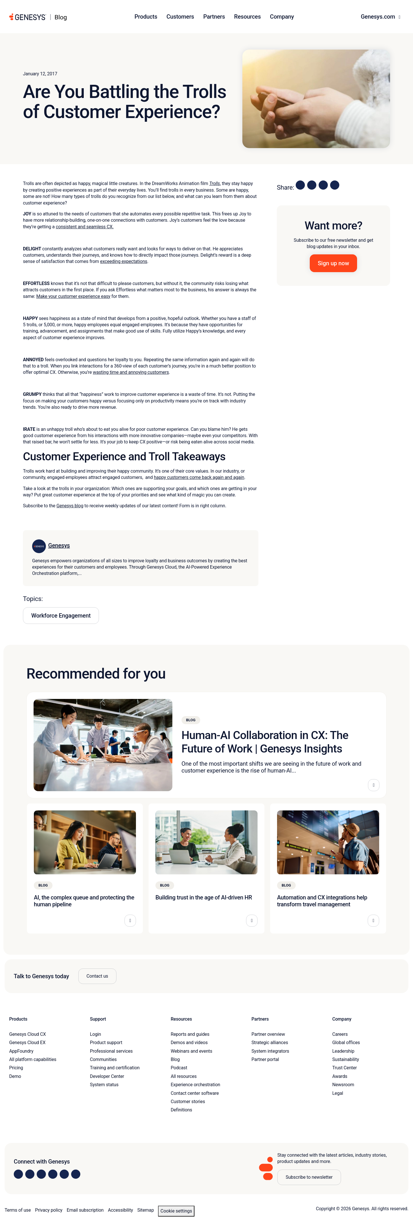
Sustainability (345, 1059)
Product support (106, 1042)
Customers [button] (180, 16)
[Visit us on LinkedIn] (18, 1174)
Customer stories (188, 1101)
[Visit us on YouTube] (64, 1174)
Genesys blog (70, 505)
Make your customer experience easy (73, 296)
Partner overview (268, 1034)
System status (104, 1084)
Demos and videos (189, 1042)
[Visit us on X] (41, 1174)
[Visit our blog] (75, 1174)
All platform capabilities (32, 1059)
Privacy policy (48, 1210)
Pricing (16, 1067)
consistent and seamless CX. (85, 226)
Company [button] (282, 16)
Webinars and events (191, 1051)
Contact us (97, 976)
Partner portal (265, 1059)
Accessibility (120, 1210)
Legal (337, 1093)
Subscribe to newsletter (309, 1177)
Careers (340, 1034)
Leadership (343, 1051)
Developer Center (107, 1076)
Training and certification (115, 1067)
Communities (103, 1059)
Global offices (346, 1042)
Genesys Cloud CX (27, 1034)
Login (95, 1034)
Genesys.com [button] (378, 16)
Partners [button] (214, 16)
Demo (15, 1076)
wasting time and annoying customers (131, 372)
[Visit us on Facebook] (52, 1174)
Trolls (214, 183)
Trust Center (344, 1067)
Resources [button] (247, 16)
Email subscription (85, 1210)
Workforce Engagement (61, 615)
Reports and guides (190, 1034)
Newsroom (343, 1084)
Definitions (181, 1110)
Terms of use (18, 1210)
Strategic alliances (270, 1042)
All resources (183, 1076)
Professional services (111, 1051)
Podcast (179, 1067)
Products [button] (146, 16)
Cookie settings (176, 1211)
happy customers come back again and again (199, 477)
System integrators (270, 1051)
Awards (339, 1076)
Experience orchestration (195, 1084)
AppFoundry (21, 1051)
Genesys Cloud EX (27, 1042)
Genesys (59, 545)
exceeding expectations (123, 261)
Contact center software (195, 1093)
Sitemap (145, 1210)
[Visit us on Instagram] (29, 1174)
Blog (175, 1059)
